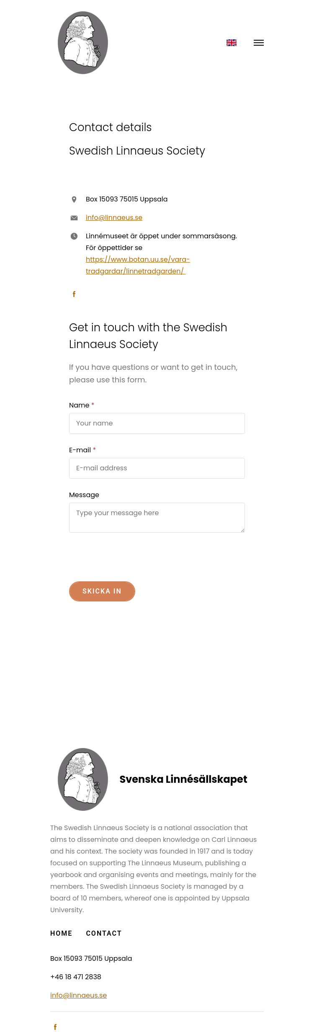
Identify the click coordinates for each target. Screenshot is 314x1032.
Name (79, 405)
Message (84, 495)
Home (61, 933)
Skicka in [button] (102, 591)
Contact (104, 933)
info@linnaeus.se (114, 217)
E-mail (80, 450)
